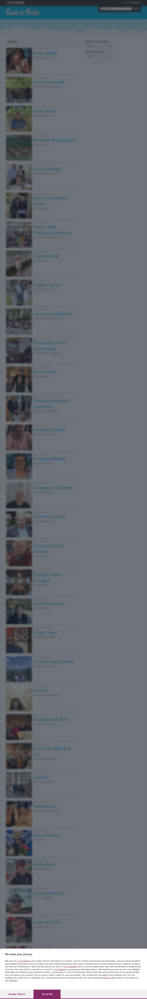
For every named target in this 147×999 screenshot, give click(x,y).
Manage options (16, 994)
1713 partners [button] (23, 961)
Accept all (47, 994)
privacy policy (109, 978)
